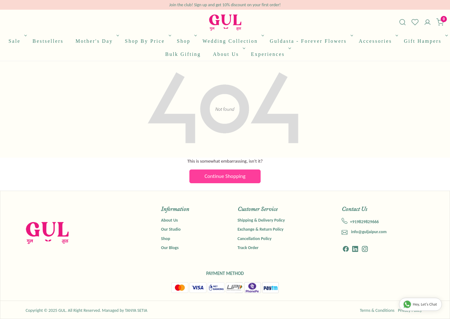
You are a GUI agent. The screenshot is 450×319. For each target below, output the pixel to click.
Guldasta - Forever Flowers (311, 41)
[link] (402, 22)
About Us (228, 54)
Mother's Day (97, 41)
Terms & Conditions (377, 310)
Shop (186, 41)
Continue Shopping (225, 176)
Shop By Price (147, 41)
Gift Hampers (425, 41)
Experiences (270, 54)
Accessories (378, 41)
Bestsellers (47, 41)
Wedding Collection (232, 41)
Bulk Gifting (183, 54)
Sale (17, 41)
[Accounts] (427, 23)
